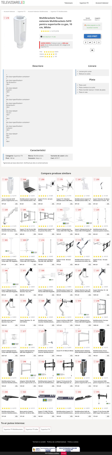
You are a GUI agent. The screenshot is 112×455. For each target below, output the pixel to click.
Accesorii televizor (102, 3)
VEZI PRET (92, 36)
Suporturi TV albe (32, 429)
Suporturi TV (84, 3)
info (16, 204)
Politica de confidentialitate (56, 442)
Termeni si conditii (39, 442)
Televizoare (69, 3)
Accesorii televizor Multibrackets (38, 11)
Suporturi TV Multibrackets (59, 11)
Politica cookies (73, 442)
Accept (63, 453)
